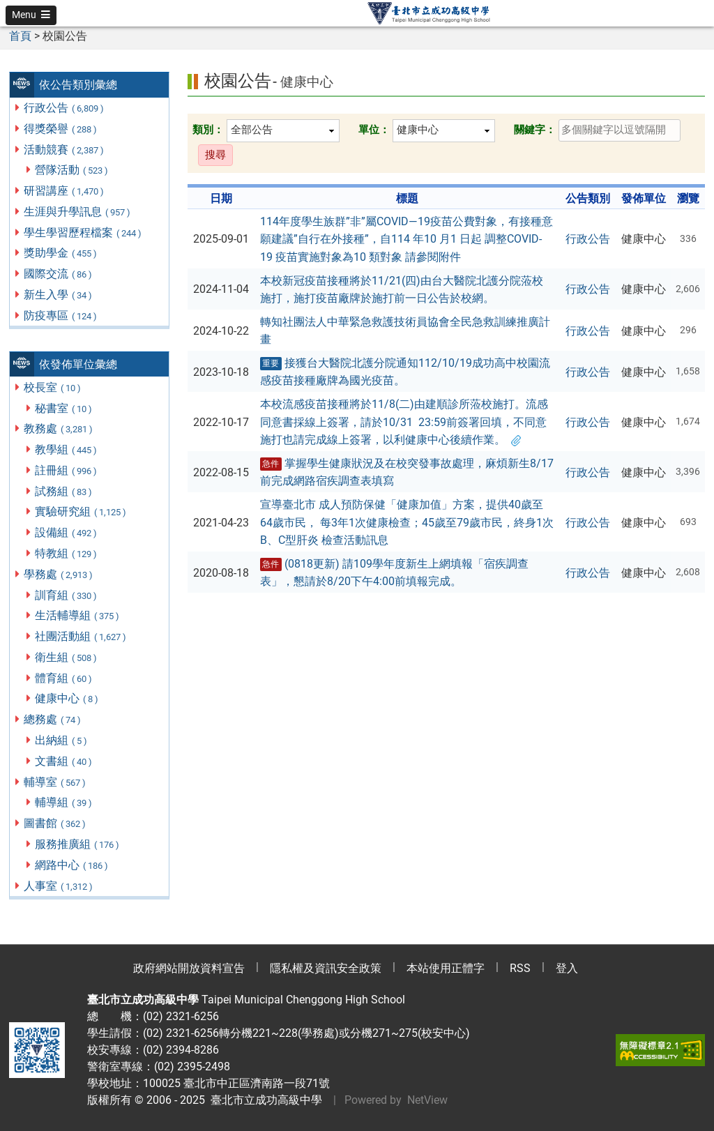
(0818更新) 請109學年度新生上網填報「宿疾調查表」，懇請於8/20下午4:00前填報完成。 (394, 573)
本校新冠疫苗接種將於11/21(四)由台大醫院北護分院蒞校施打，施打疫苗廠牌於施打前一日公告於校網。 (401, 289)
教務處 (59, 428)
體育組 (64, 678)
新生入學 (58, 294)
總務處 (53, 719)
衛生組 (66, 657)
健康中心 (67, 698)
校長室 (53, 387)
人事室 (59, 886)
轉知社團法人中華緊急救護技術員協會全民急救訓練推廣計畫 (405, 331)
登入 (567, 968)
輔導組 (64, 802)
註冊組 (66, 470)
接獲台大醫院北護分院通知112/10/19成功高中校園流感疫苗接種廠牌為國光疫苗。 (405, 372)
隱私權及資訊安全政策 (325, 968)
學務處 (59, 574)
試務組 (64, 491)
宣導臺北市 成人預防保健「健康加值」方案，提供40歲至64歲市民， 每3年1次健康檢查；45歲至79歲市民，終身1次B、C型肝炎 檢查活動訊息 (407, 522)
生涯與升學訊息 (78, 211)
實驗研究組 (81, 511)
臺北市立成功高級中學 (263, 1100)
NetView (427, 1100)
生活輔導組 (78, 615)
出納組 (62, 740)
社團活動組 (81, 636)
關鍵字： (535, 129)
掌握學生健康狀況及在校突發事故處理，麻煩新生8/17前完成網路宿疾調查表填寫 (407, 472)
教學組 (66, 449)
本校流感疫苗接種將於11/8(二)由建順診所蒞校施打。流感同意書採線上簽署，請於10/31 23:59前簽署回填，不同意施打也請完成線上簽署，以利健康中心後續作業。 (404, 421)
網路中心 (72, 865)
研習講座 (64, 190)
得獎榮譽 (61, 128)
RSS (520, 968)
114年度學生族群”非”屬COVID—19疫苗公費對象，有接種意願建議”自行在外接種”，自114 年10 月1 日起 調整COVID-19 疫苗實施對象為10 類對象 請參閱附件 (406, 239)
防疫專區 (61, 315)
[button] (31, 15)
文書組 (64, 761)
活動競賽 (64, 149)
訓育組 (66, 595)
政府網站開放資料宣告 (189, 968)
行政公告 (64, 107)
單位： (374, 129)
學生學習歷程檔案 (83, 232)
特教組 (66, 553)
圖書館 (55, 823)
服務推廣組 (78, 844)
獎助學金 (61, 252)
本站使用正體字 (446, 968)
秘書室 (64, 408)
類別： (208, 129)
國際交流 (58, 273)
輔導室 (55, 782)
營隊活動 (72, 169)
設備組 (66, 532)
